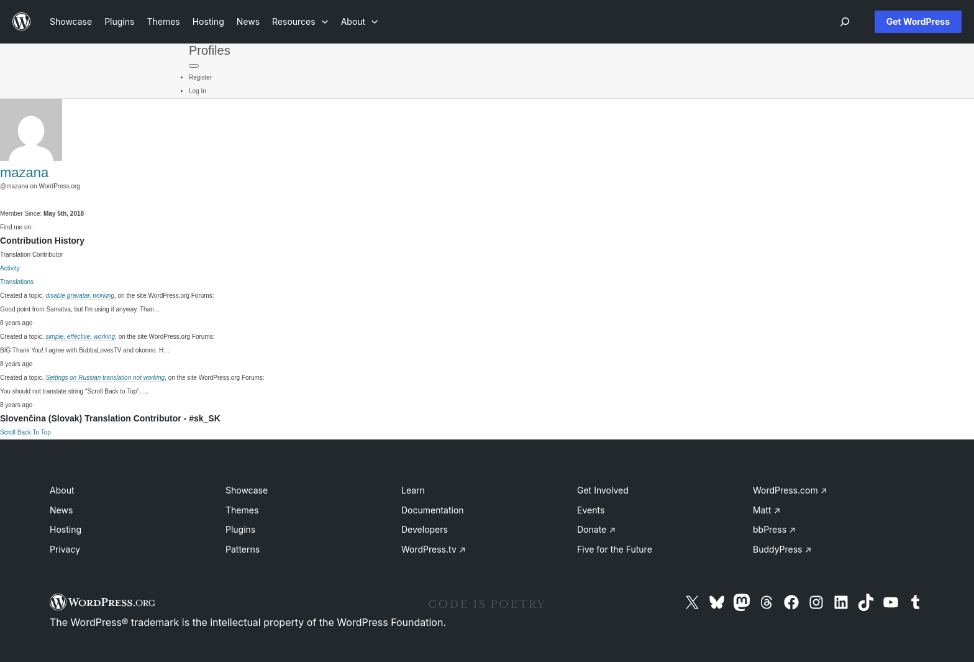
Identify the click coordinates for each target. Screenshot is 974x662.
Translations (17, 281)
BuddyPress (782, 549)
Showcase (246, 490)
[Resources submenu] (300, 21)
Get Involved (603, 490)
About (62, 490)
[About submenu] (360, 21)
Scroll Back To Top (25, 432)
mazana (24, 172)
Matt (766, 510)
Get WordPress (918, 21)
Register (200, 77)
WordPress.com (790, 490)
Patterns (242, 549)
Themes (241, 510)
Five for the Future (614, 549)
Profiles (209, 50)
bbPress (774, 529)
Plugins (240, 529)
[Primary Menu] (194, 66)
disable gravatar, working (79, 295)
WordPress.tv (433, 549)
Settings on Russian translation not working (105, 377)
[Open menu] (844, 22)
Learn (413, 490)
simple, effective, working (80, 336)
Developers (424, 529)
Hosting (65, 529)
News (61, 510)
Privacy (65, 549)
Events (590, 510)
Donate (596, 529)
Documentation (432, 510)
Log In (197, 91)
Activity (10, 268)
